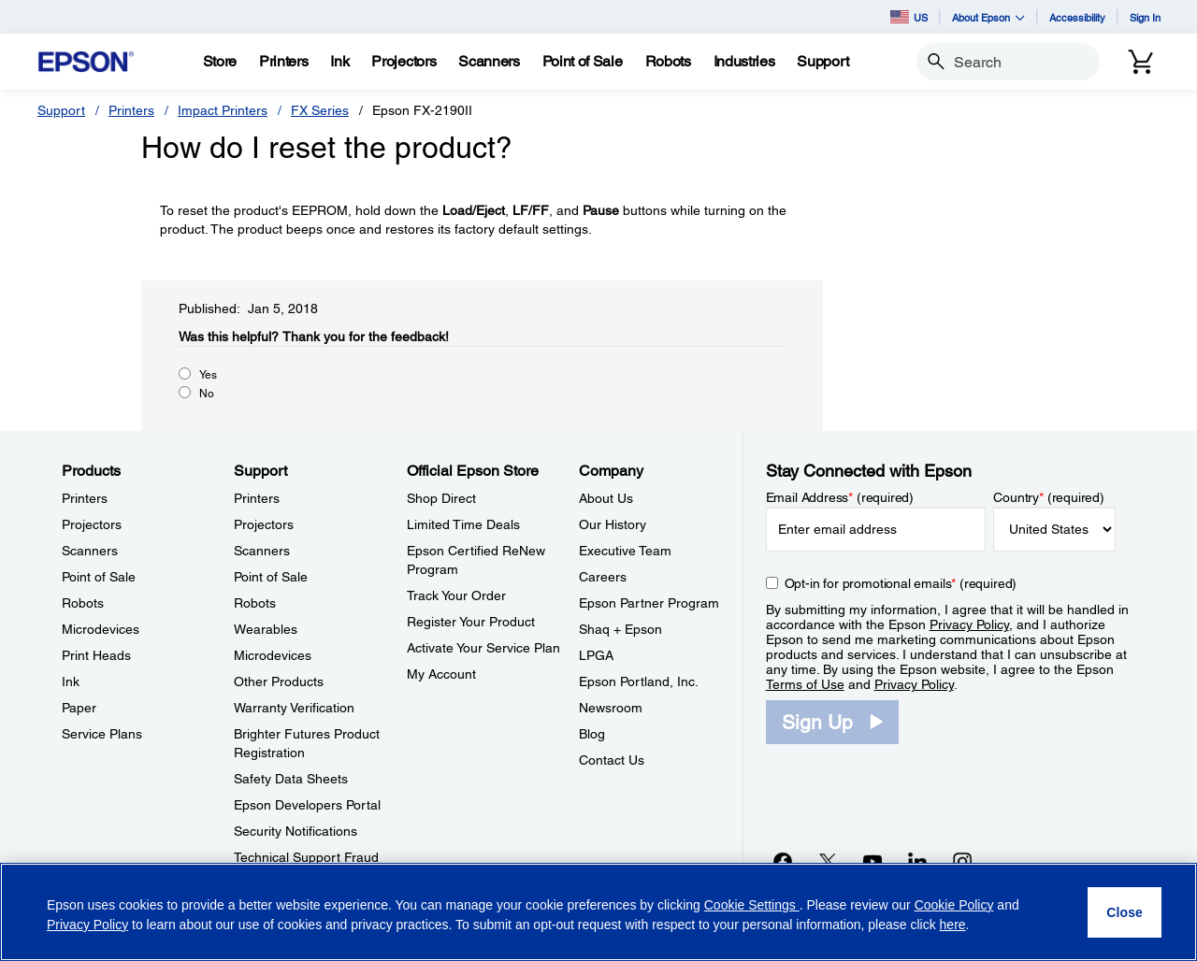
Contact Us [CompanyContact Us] (611, 760)
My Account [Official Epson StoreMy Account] (441, 674)
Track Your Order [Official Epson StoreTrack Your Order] (456, 595)
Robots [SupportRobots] (255, 602)
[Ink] (339, 62)
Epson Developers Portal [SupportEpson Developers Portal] (307, 804)
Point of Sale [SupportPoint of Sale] (271, 576)
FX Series (320, 110)
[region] (598, 912)
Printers (131, 110)
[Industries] (744, 62)
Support (61, 110)
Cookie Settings (752, 904)
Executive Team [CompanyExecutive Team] (625, 550)
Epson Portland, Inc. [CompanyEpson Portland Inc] (639, 681)
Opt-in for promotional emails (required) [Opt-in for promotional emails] (901, 583)
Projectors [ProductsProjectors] (92, 524)
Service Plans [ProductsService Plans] (102, 733)
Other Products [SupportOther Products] (279, 681)
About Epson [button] (988, 17)
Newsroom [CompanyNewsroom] (610, 707)
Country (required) (1048, 497)
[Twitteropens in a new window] (827, 861)
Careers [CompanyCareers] (603, 576)
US (909, 16)
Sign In (1145, 17)
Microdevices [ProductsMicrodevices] (100, 629)
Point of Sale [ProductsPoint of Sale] (99, 576)
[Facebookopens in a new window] (783, 861)
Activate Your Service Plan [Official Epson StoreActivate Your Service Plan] (483, 647)
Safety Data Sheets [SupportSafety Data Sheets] (291, 778)
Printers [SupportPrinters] (257, 498)
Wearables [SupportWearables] (265, 629)
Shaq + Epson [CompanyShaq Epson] (620, 629)
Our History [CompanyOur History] (612, 524)
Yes (208, 374)
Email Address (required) (840, 497)
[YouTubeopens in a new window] (872, 861)
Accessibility (1077, 17)
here (953, 924)
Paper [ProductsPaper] (79, 707)
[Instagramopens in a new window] (962, 861)
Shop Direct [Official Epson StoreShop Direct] (441, 498)
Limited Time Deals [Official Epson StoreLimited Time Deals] (463, 524)
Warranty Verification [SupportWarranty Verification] (294, 707)
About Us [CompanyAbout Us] (606, 498)
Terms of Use (805, 684)
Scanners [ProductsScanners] (90, 550)
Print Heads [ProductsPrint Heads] (96, 655)
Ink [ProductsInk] (70, 681)
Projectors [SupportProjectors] (264, 524)
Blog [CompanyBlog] (592, 733)
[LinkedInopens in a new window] (917, 861)
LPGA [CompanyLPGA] (596, 655)
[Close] (1124, 912)
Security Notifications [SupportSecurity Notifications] (295, 831)
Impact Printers (222, 110)
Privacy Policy (969, 624)
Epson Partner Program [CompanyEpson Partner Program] (649, 602)
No (206, 393)
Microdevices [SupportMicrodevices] (272, 655)
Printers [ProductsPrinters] (85, 498)
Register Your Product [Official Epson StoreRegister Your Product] (471, 621)
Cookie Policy (954, 904)
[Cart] (1141, 61)
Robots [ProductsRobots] (83, 602)
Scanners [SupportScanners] (262, 550)
